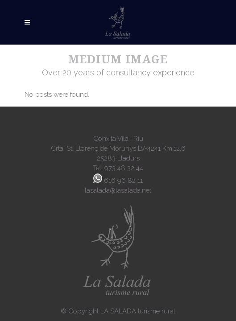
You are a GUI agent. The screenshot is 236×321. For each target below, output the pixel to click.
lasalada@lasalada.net (118, 190)
